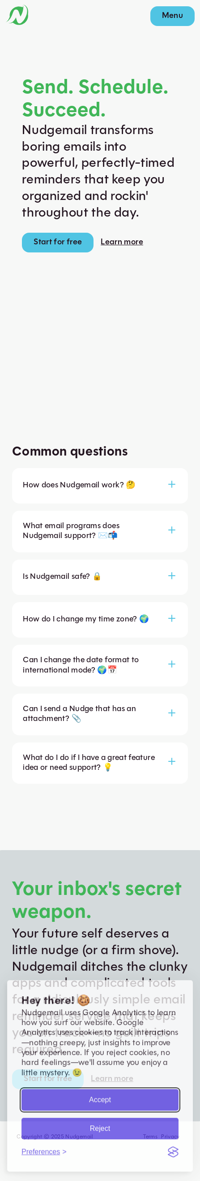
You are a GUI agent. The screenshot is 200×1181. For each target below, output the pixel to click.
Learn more (122, 242)
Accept (100, 1097)
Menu (172, 16)
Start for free (58, 242)
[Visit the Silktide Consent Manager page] (173, 1149)
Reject (100, 1125)
